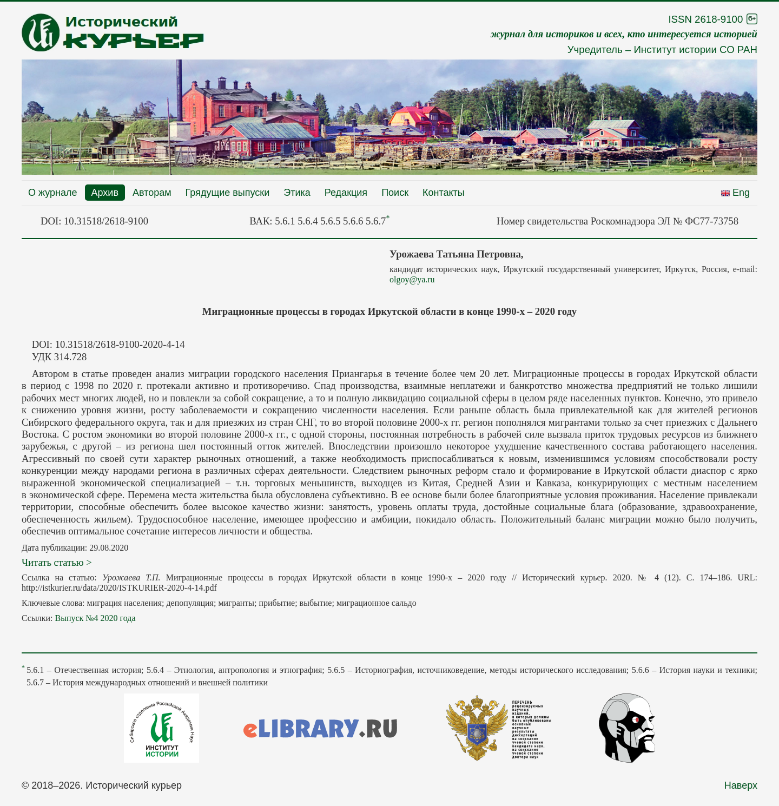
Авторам (152, 192)
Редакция (346, 192)
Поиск (394, 192)
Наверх (740, 785)
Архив (104, 192)
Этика (297, 192)
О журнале (52, 192)
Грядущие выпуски (228, 192)
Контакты (443, 192)
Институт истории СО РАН (695, 49)
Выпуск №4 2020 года (95, 618)
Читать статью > (57, 562)
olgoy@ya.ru (412, 279)
